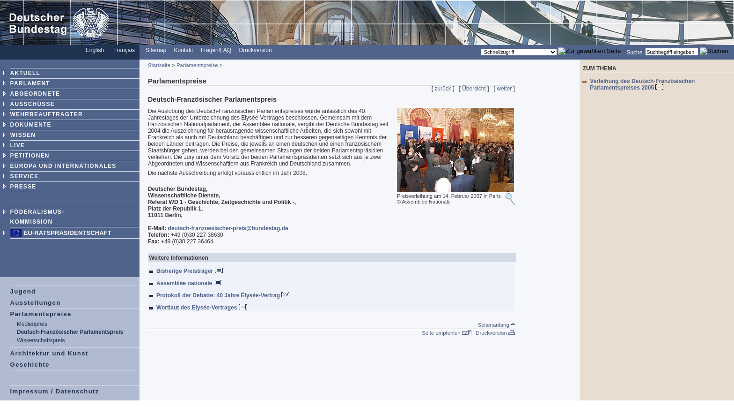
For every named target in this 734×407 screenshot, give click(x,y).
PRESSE (23, 186)
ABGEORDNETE (35, 93)
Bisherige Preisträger (189, 271)
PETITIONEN (30, 155)
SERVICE (24, 176)
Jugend (23, 291)
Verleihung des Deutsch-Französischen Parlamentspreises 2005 (642, 84)
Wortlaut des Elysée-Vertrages (201, 307)
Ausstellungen (35, 302)
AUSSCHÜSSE (32, 104)
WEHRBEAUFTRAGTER (46, 114)
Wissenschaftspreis (41, 340)
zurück (443, 88)
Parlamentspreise (41, 313)
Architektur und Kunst (49, 353)
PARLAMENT (30, 83)
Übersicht (474, 88)
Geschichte (30, 364)
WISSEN (23, 135)
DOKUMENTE (30, 124)
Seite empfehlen (446, 333)
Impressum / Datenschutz (54, 391)
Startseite (159, 65)
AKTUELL (25, 73)
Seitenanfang (496, 325)
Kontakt (183, 50)
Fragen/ (216, 50)
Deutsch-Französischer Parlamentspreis (70, 332)
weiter (504, 88)
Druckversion (255, 50)
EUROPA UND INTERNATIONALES (63, 166)
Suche (634, 52)
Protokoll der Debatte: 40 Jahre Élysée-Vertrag (222, 295)
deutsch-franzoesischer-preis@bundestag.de (228, 228)
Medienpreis (32, 324)
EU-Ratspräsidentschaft (67, 232)
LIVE (17, 145)
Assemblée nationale (189, 283)
